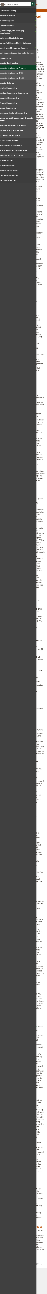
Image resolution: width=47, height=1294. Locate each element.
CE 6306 (12, 685)
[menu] (2, 4)
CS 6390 (12, 729)
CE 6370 (12, 697)
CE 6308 (12, 711)
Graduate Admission (15, 388)
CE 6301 (12, 674)
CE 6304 (12, 627)
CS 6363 (12, 634)
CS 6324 (12, 715)
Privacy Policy (8, 1284)
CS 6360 (12, 722)
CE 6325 (12, 630)
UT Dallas (6, 1271)
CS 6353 (12, 719)
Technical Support (10, 1290)
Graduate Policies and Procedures (21, 498)
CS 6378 (12, 640)
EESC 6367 (13, 691)
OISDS (5, 1278)
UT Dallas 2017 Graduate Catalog (13, 10)
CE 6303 (12, 681)
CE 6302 (12, 677)
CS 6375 (12, 726)
